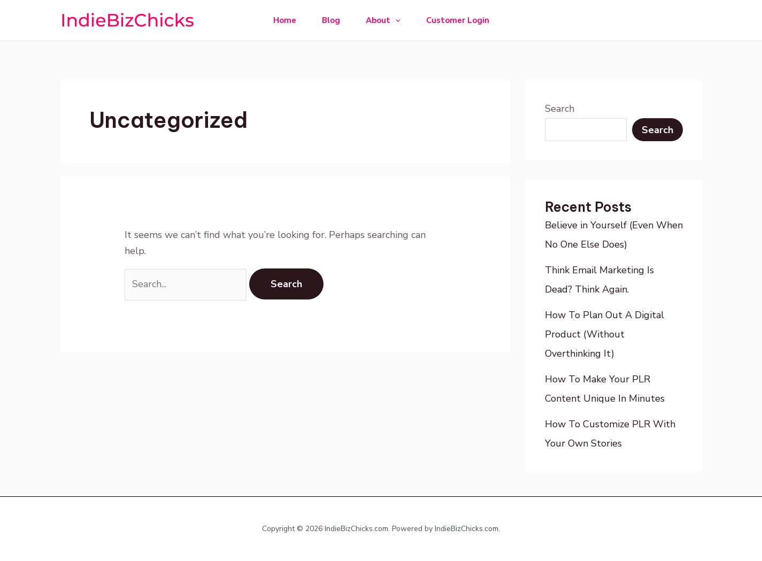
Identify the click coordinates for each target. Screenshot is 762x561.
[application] (395, 20)
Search (559, 108)
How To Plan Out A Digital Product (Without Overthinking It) (604, 334)
